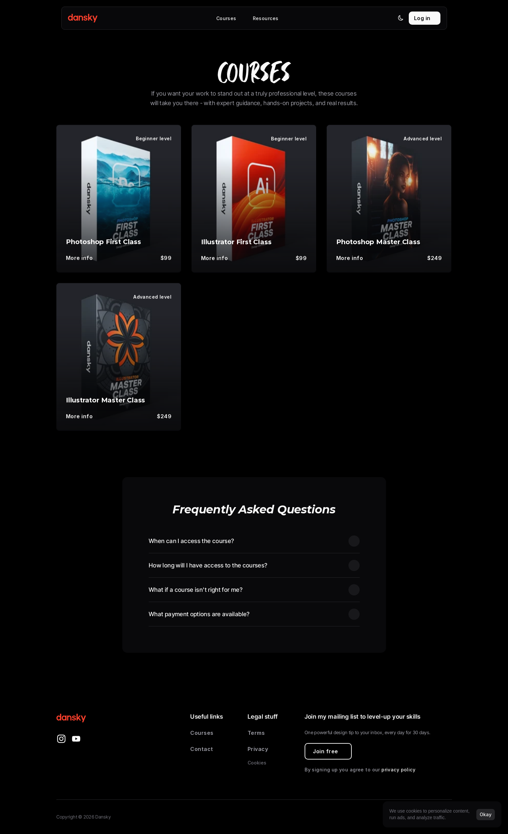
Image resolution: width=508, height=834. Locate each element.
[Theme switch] (400, 17)
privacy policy (398, 769)
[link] (83, 258)
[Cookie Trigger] (257, 763)
